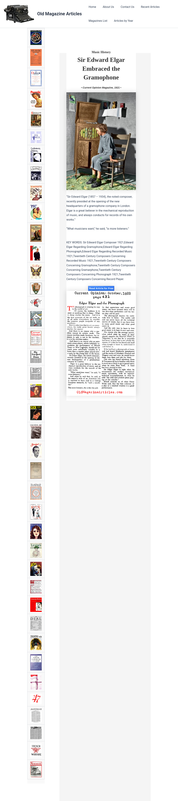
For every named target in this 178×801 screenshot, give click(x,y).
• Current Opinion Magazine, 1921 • (101, 87)
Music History (101, 52)
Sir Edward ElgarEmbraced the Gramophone (101, 68)
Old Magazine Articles (59, 13)
